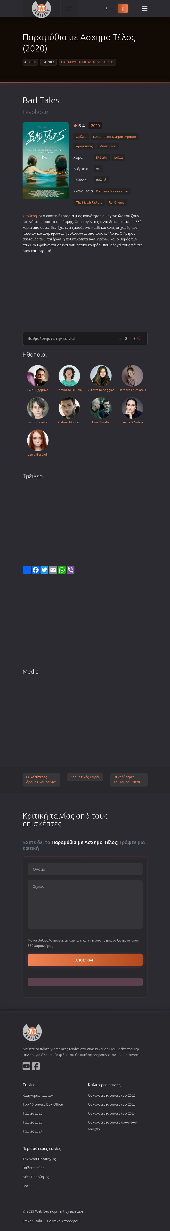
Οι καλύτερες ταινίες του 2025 (112, 1104)
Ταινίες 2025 (32, 1122)
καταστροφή (41, 250)
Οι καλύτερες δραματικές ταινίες (41, 779)
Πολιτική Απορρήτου (63, 1221)
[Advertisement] (85, 291)
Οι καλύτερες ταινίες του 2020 (126, 779)
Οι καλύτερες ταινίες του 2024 (112, 1113)
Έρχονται (39, 1159)
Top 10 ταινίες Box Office (43, 1104)
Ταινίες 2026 (32, 1113)
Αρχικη (30, 62)
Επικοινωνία (32, 1221)
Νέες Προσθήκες (36, 1176)
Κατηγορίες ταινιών (38, 1095)
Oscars (28, 1185)
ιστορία (67, 215)
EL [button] (109, 8)
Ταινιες (48, 62)
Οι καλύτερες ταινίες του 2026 (112, 1095)
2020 (95, 125)
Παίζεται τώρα (33, 1167)
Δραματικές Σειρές (85, 777)
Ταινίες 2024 (32, 1131)
